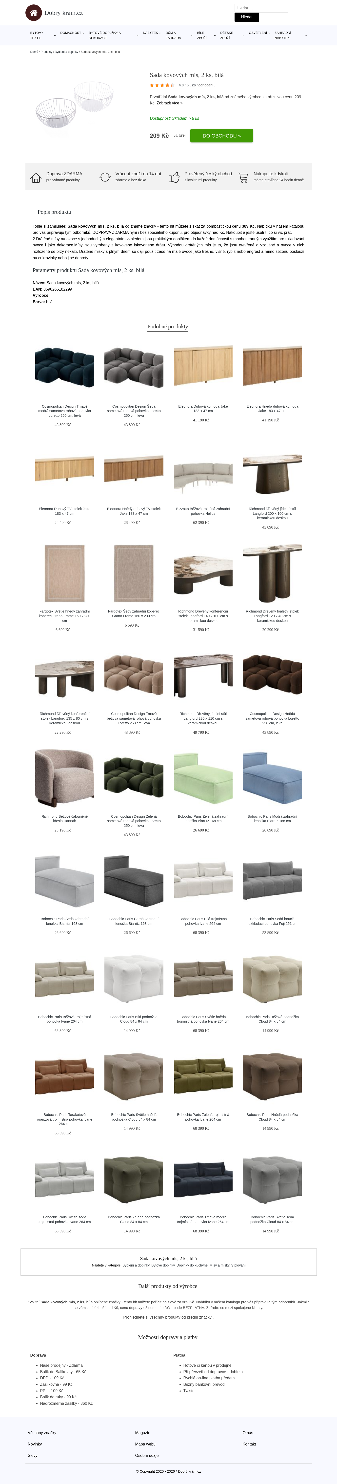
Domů (34, 52)
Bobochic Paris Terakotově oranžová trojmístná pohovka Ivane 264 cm (64, 1119)
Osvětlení (258, 33)
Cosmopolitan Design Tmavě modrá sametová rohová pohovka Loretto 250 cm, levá (64, 410)
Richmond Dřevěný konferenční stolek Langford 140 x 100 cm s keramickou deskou (203, 615)
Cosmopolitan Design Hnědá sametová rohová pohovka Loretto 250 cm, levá (272, 718)
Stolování (238, 1265)
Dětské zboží (226, 35)
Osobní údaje (147, 1455)
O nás (248, 1433)
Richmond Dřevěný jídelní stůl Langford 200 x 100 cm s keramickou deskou (272, 513)
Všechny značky (42, 1433)
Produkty (46, 52)
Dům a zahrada (173, 35)
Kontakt (249, 1444)
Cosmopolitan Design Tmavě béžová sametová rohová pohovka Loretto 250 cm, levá (134, 718)
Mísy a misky (219, 1265)
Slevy (33, 1455)
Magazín (142, 1433)
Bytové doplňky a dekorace (105, 35)
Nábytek (150, 33)
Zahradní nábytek (283, 35)
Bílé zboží (201, 35)
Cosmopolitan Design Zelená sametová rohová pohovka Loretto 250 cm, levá (134, 821)
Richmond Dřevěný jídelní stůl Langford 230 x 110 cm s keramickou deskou (203, 718)
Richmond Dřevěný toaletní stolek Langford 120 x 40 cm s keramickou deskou (272, 615)
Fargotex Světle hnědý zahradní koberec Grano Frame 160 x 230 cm (64, 615)
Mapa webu (145, 1444)
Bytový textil (36, 35)
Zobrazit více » (169, 103)
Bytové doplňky (163, 1265)
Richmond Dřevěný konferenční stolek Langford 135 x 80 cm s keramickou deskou (65, 718)
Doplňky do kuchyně (192, 1265)
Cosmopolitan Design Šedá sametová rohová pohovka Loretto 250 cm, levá (134, 410)
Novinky (35, 1444)
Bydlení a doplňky (66, 52)
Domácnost (70, 33)
